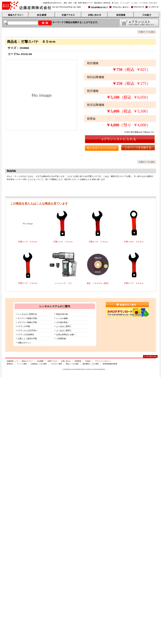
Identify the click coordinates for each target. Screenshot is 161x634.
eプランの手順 (24, 326)
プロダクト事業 (56, 364)
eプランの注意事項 (26, 334)
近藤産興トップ (12, 361)
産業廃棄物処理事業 (110, 364)
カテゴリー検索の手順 (27, 322)
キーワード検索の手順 (27, 318)
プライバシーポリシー (103, 361)
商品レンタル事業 (72, 364)
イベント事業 (22, 364)
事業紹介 (10, 364)
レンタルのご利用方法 (27, 314)
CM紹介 (88, 361)
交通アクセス (52, 361)
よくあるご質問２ (64, 330)
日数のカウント (24, 343)
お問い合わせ (66, 361)
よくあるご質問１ (64, 326)
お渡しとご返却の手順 (27, 338)
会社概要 (40, 361)
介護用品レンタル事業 (39, 364)
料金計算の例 (62, 314)
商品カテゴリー (27, 361)
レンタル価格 (62, 318)
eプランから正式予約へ (28, 330)
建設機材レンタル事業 (91, 364)
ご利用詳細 (61, 338)
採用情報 (78, 361)
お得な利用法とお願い (65, 334)
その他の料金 (62, 322)
